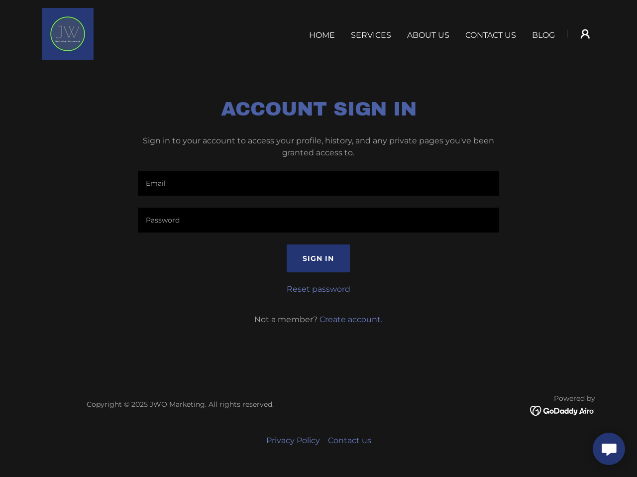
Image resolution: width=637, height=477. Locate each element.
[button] (585, 34)
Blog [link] (543, 35)
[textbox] (318, 183)
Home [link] (322, 35)
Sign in (318, 258)
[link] (68, 33)
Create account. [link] (350, 319)
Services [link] (371, 35)
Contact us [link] (490, 35)
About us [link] (428, 35)
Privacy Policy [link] (293, 440)
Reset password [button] (318, 289)
